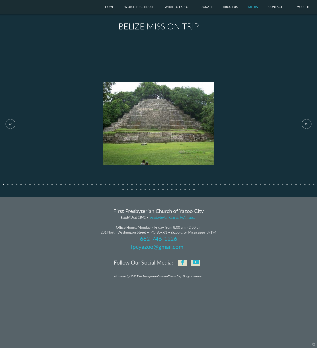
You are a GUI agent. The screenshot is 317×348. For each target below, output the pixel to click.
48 (211, 186)
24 (105, 186)
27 (118, 186)
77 (145, 191)
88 (194, 191)
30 (132, 186)
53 (234, 186)
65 (287, 186)
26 (114, 186)
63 (278, 186)
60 (265, 186)
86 (185, 191)
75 (136, 191)
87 (189, 191)
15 (65, 186)
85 (180, 191)
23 (101, 186)
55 (243, 186)
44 (194, 186)
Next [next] (306, 124)
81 (163, 191)
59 (260, 186)
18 (78, 186)
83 (172, 191)
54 (238, 186)
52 (229, 186)
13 (56, 186)
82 (167, 191)
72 (123, 191)
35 (154, 186)
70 (309, 186)
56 (247, 186)
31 (136, 186)
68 (300, 186)
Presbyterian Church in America (172, 217)
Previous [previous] (10, 124)
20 (87, 186)
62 (274, 186)
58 (256, 186)
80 (158, 191)
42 (185, 186)
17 (74, 186)
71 (313, 186)
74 (132, 191)
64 (282, 186)
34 (149, 186)
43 (189, 186)
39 (172, 186)
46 (203, 186)
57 (251, 186)
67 (296, 186)
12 (52, 186)
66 (291, 186)
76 (141, 191)
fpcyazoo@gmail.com (157, 247)
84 (176, 191)
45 (198, 186)
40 (176, 186)
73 (127, 191)
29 (127, 186)
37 (163, 186)
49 (216, 186)
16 (70, 186)
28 (123, 186)
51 (225, 186)
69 (305, 186)
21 (92, 186)
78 (149, 191)
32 (141, 186)
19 (83, 186)
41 (180, 186)
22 (96, 186)
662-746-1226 (158, 239)
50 (220, 186)
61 (269, 186)
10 (43, 186)
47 (207, 186)
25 (110, 186)
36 (158, 186)
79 (154, 191)
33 (145, 186)
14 (61, 186)
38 (167, 186)
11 (47, 186)
